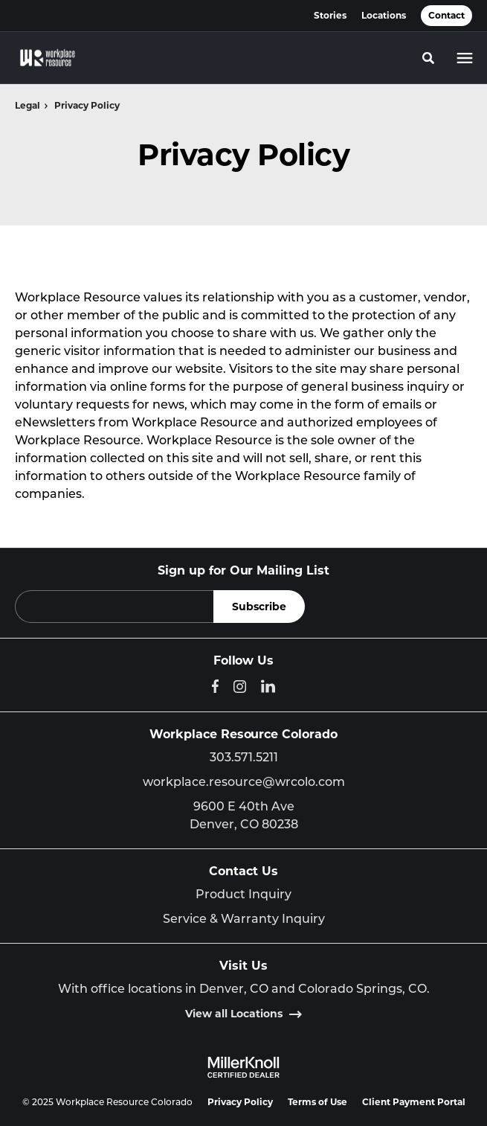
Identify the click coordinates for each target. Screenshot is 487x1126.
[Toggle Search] (428, 58)
